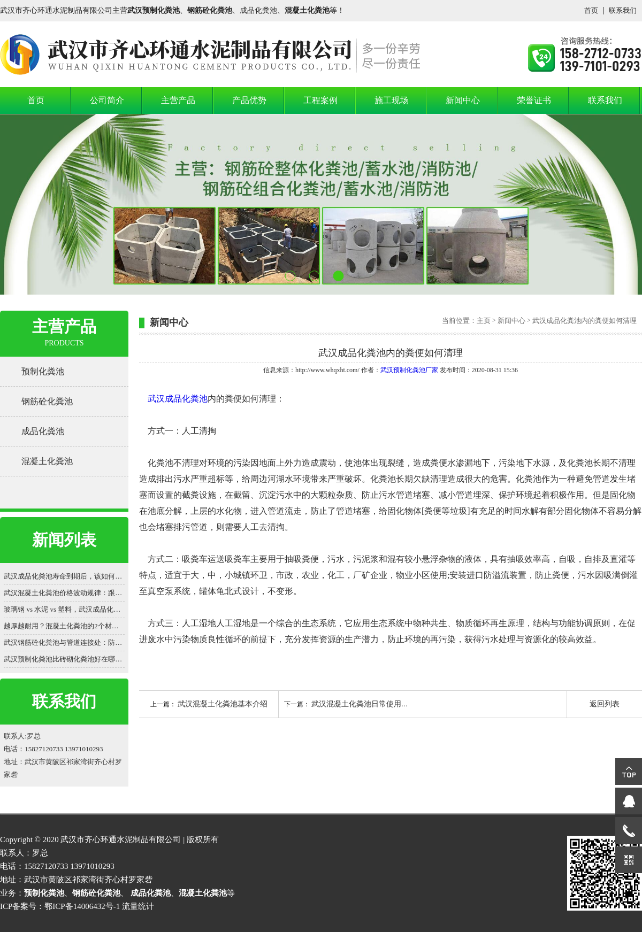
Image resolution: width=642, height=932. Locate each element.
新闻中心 (463, 100)
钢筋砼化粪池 (47, 401)
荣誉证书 (534, 100)
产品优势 (249, 100)
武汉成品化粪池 (178, 398)
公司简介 (107, 100)
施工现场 (391, 100)
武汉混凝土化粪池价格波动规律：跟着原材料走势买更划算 (64, 593)
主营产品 (178, 100)
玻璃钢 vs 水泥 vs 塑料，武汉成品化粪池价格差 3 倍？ (64, 609)
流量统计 (138, 906)
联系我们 (623, 10)
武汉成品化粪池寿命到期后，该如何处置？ (64, 576)
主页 (484, 321)
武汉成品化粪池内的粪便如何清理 (584, 321)
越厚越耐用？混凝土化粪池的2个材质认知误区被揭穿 (64, 626)
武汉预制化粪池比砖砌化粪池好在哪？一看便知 (64, 659)
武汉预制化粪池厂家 (409, 370)
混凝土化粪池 (47, 461)
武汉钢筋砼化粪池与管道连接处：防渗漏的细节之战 (64, 642)
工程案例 (320, 100)
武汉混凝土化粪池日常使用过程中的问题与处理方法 (397, 704)
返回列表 (605, 704)
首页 (591, 10)
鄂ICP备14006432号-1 (82, 906)
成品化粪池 (42, 431)
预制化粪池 (42, 371)
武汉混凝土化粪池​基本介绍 (223, 704)
